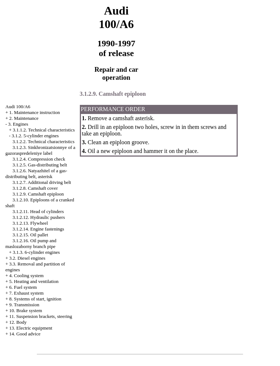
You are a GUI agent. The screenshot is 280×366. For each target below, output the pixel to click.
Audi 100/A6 (17, 106)
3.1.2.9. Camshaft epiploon (38, 194)
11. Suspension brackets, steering (40, 316)
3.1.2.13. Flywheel (30, 223)
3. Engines (18, 124)
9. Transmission (24, 304)
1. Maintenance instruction (34, 112)
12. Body (18, 322)
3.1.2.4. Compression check (38, 159)
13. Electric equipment (30, 328)
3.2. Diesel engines (27, 258)
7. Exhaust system (26, 293)
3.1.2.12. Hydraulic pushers (38, 217)
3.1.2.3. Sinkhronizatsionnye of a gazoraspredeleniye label (40, 150)
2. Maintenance (23, 118)
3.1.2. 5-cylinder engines (35, 135)
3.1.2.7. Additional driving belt (41, 182)
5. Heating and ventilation (33, 281)
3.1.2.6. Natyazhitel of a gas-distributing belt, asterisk (36, 173)
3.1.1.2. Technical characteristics (44, 130)
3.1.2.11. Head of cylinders (38, 211)
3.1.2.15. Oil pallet (30, 234)
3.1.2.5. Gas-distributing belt (39, 165)
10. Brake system (25, 310)
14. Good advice (24, 334)
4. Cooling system (26, 275)
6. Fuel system (22, 287)
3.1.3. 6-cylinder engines (36, 252)
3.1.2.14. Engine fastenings (38, 229)
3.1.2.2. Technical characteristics (43, 141)
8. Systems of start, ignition (35, 299)
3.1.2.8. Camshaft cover (35, 188)
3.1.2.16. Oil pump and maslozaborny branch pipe (31, 243)
